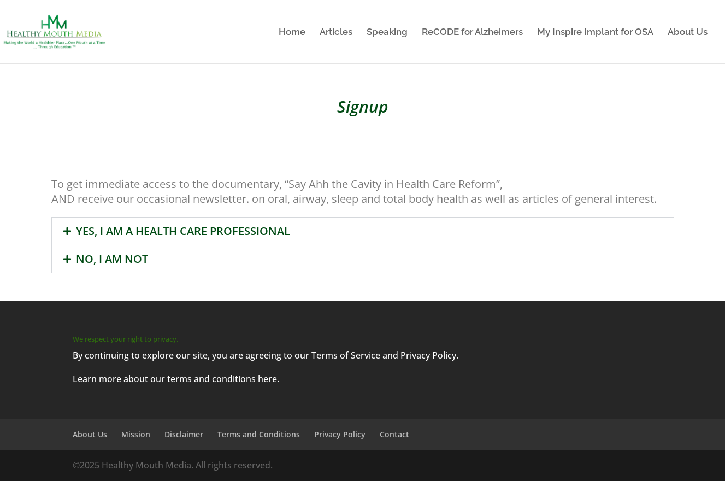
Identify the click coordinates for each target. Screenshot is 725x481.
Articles (336, 32)
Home (292, 32)
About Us (688, 32)
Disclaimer (183, 434)
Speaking (387, 32)
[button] (363, 231)
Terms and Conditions (258, 434)
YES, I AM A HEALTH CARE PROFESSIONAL (183, 231)
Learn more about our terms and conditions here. (176, 379)
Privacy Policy (340, 434)
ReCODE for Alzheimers (472, 32)
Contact (394, 434)
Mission (135, 434)
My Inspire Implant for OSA (595, 32)
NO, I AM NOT (112, 258)
